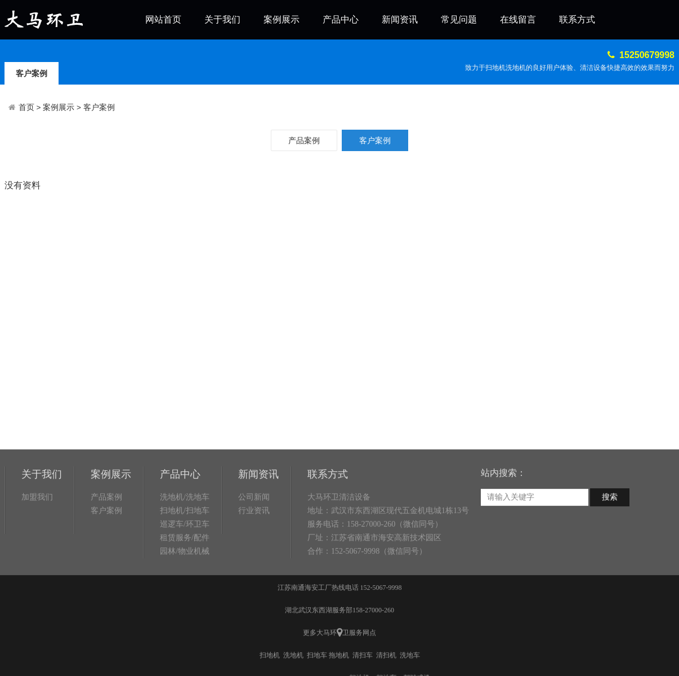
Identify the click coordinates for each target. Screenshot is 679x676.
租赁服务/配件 (184, 582)
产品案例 (304, 140)
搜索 (610, 541)
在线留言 (518, 19)
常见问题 (459, 19)
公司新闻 (254, 541)
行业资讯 (254, 555)
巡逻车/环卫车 (184, 568)
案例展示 (281, 19)
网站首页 (163, 19)
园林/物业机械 (184, 595)
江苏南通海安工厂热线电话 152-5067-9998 (340, 632)
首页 (26, 107)
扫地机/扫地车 (184, 555)
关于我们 (222, 19)
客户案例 (31, 73)
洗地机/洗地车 (184, 541)
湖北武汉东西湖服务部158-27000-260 (339, 655)
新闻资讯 (400, 19)
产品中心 (341, 19)
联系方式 (577, 19)
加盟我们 (37, 541)
